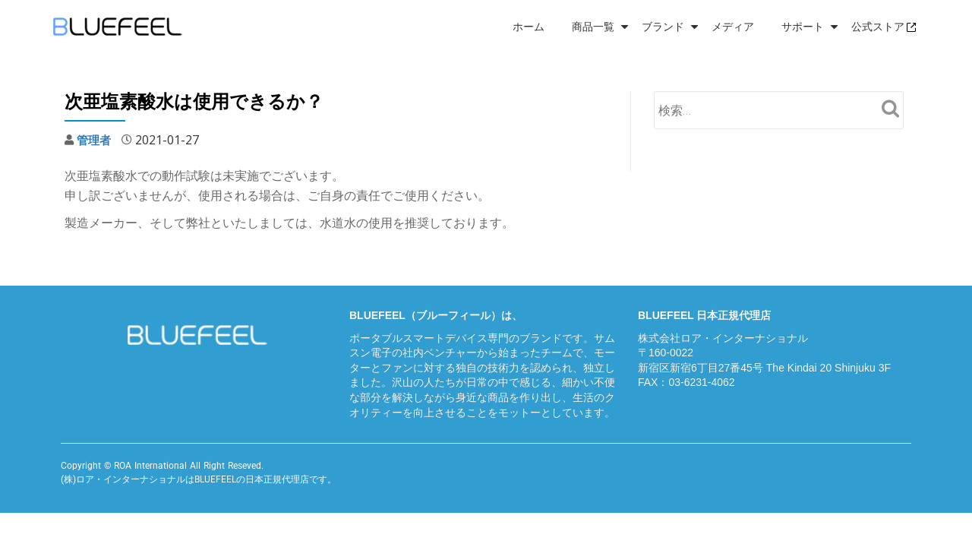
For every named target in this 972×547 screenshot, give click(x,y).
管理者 (95, 139)
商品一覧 (593, 26)
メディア (733, 26)
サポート (802, 26)
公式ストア (884, 26)
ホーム (528, 26)
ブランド (663, 26)
